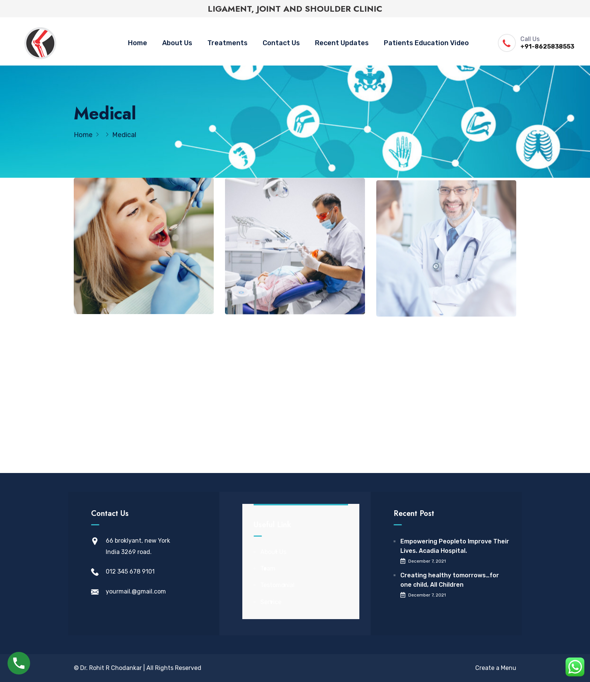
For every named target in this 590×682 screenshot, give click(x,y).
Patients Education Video (426, 43)
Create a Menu (495, 667)
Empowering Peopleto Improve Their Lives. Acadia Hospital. (454, 546)
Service (270, 602)
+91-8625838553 (547, 46)
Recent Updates (342, 43)
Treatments (227, 43)
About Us (177, 43)
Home (137, 43)
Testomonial (277, 585)
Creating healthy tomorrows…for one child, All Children (449, 580)
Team (267, 568)
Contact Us (281, 43)
